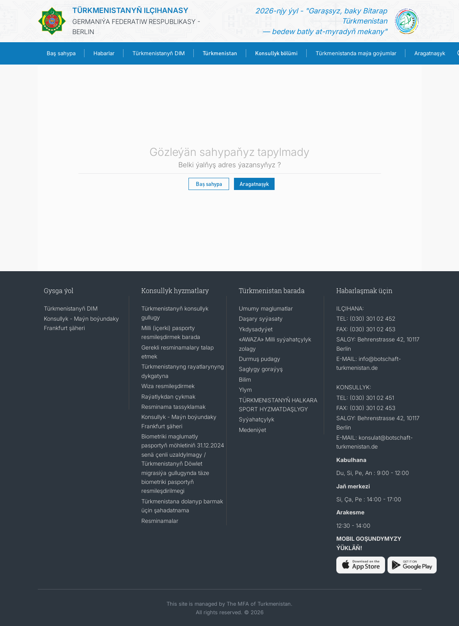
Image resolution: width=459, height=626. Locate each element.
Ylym (245, 389)
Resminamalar (159, 520)
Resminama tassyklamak (173, 406)
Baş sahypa (61, 53)
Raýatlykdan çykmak (168, 396)
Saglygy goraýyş (261, 368)
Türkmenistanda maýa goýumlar (356, 53)
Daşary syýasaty (261, 318)
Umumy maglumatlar (266, 308)
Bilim (245, 379)
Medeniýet (252, 429)
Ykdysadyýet (256, 329)
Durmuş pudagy (259, 358)
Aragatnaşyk (429, 53)
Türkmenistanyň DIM (158, 53)
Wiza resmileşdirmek (168, 385)
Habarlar (104, 53)
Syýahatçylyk (256, 419)
